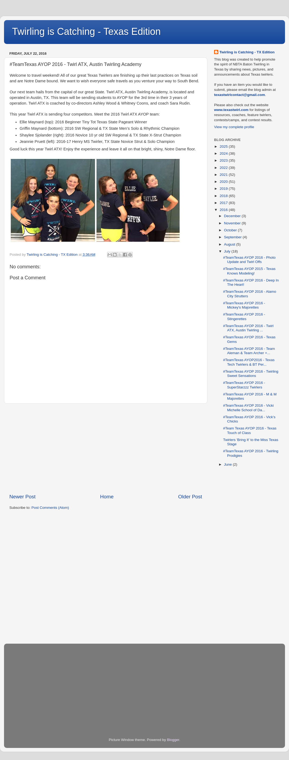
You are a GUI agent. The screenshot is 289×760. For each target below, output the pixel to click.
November (233, 223)
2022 (224, 168)
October (231, 230)
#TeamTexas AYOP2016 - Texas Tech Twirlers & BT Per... (249, 362)
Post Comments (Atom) (50, 508)
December (233, 216)
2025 (224, 146)
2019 (224, 189)
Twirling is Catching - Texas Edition (86, 31)
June (228, 464)
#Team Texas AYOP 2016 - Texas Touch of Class (249, 430)
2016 (224, 210)
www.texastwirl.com (231, 110)
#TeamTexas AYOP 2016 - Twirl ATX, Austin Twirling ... (248, 328)
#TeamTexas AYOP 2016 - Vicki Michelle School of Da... (248, 407)
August (230, 244)
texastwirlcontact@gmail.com (239, 95)
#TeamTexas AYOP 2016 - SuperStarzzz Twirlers (244, 385)
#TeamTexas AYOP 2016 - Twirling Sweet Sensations (250, 373)
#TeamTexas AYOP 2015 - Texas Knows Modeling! (249, 271)
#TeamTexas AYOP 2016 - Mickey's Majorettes (244, 305)
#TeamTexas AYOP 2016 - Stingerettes (244, 316)
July (227, 251)
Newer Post (22, 496)
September (233, 237)
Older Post (190, 496)
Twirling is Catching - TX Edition (247, 52)
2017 (224, 203)
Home (106, 496)
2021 (224, 175)
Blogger (173, 740)
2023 (224, 160)
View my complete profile (234, 127)
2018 (224, 196)
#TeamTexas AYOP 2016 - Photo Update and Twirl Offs (249, 259)
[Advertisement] (105, 448)
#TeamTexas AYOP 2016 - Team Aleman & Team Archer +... (249, 351)
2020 (224, 182)
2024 (224, 153)
